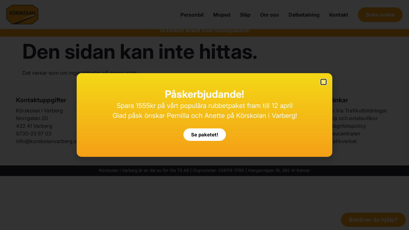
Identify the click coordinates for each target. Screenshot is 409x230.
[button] (323, 82)
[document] (204, 115)
